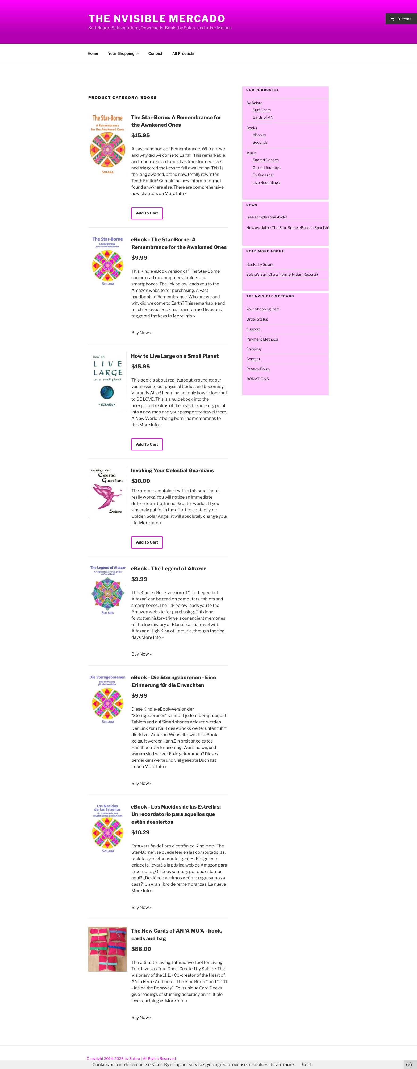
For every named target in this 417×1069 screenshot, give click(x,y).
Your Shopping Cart (262, 309)
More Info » (176, 193)
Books (251, 128)
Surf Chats (262, 109)
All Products (183, 53)
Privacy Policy (258, 369)
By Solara (254, 103)
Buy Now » (141, 332)
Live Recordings (266, 182)
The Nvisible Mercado (157, 18)
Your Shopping (123, 53)
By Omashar (263, 175)
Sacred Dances (266, 160)
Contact (155, 53)
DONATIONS (257, 378)
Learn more (282, 1064)
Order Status (257, 319)
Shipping (253, 349)
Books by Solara (260, 264)
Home (93, 53)
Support (253, 329)
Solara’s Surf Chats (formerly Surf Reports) (282, 274)
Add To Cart (146, 213)
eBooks (259, 134)
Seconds (260, 142)
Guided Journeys (267, 167)
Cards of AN (263, 117)
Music (251, 153)
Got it (305, 1064)
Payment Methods (262, 339)
